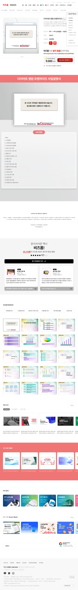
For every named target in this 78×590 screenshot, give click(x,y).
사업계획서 (66, 31)
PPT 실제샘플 (57, 31)
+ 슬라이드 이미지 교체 (33, 311)
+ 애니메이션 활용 (57, 311)
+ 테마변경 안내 (9, 311)
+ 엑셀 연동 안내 (45, 311)
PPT (50, 31)
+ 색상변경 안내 (21, 311)
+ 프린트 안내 (69, 311)
